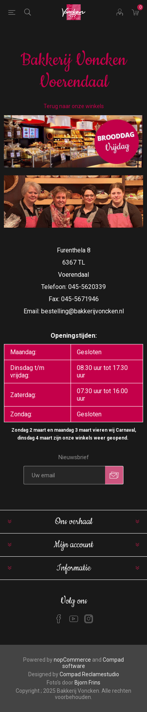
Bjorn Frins (87, 682)
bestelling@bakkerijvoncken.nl (82, 311)
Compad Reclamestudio (89, 674)
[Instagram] (88, 619)
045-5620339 (87, 287)
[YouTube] (73, 619)
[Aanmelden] (64, 475)
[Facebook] (59, 619)
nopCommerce (72, 660)
